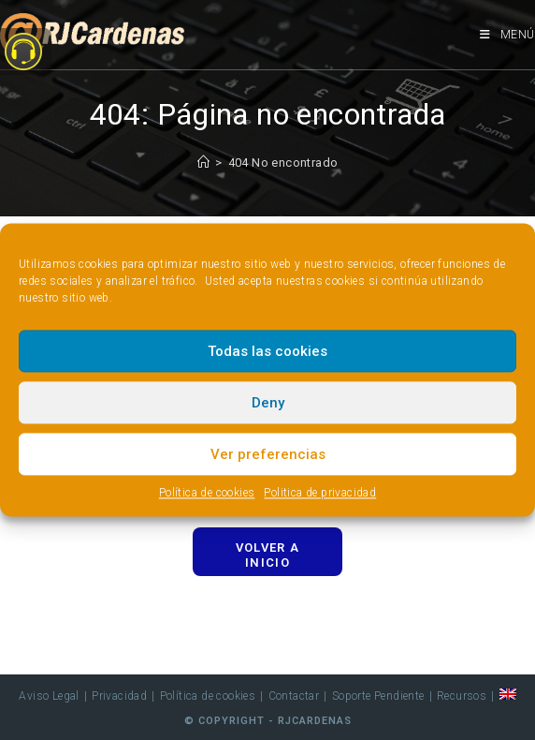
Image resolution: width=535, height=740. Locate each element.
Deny (268, 402)
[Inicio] (203, 162)
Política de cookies (207, 492)
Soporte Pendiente (378, 696)
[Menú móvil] (507, 34)
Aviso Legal (49, 696)
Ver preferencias (267, 454)
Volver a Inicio (267, 555)
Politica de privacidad (320, 492)
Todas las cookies (267, 351)
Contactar (294, 696)
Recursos (461, 696)
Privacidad (119, 696)
